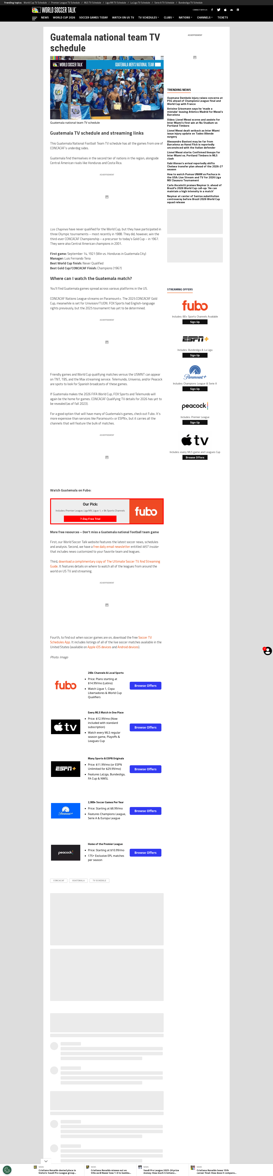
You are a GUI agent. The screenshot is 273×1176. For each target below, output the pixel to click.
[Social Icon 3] (145, 1119)
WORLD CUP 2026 (64, 17)
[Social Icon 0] (119, 1119)
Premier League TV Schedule (65, 2)
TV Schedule (99, 880)
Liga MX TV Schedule (116, 2)
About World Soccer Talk (79, 1134)
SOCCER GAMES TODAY (93, 17)
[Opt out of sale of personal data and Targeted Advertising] (7, 1170)
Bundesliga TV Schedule (190, 2)
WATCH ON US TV (123, 17)
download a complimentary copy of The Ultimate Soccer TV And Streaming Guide (105, 564)
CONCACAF (58, 880)
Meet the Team (106, 1134)
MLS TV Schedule (92, 2)
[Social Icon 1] (127, 1119)
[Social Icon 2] (136, 1119)
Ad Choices (184, 1134)
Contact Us (201, 1134)
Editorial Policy (166, 1134)
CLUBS (169, 17)
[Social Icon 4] (153, 1119)
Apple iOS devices (99, 647)
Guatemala (78, 880)
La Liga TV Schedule (140, 2)
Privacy (123, 1134)
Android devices (128, 647)
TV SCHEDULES (149, 17)
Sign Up (195, 322)
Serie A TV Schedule (164, 2)
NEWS (45, 17)
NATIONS (186, 17)
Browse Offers (146, 686)
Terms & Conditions (142, 1134)
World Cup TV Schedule (35, 2)
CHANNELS (205, 17)
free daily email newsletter (111, 546)
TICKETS (222, 17)
